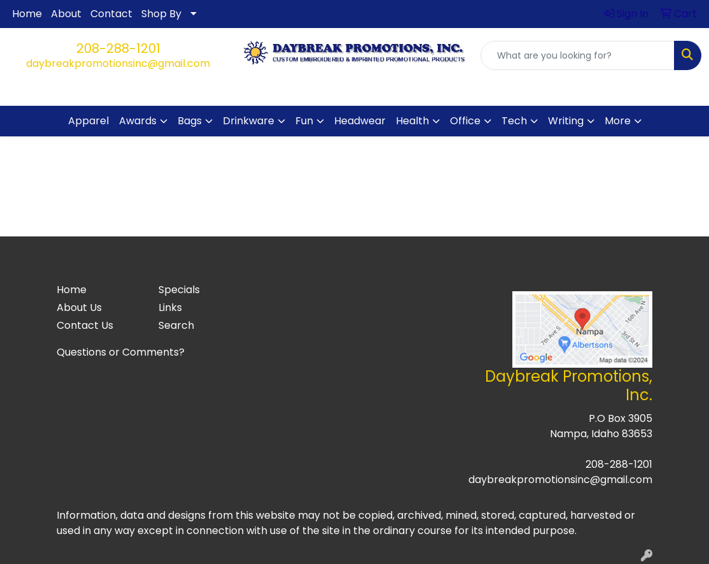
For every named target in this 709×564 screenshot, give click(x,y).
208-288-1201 (118, 48)
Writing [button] (566, 120)
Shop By (161, 13)
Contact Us (85, 325)
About (66, 13)
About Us (79, 307)
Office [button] (465, 120)
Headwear (360, 120)
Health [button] (412, 120)
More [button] (618, 120)
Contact (111, 13)
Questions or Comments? (121, 352)
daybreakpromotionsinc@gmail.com (118, 63)
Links (170, 307)
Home (27, 13)
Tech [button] (514, 120)
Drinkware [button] (248, 120)
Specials (179, 289)
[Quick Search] (578, 55)
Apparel (88, 120)
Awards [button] (138, 120)
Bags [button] (190, 120)
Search (176, 325)
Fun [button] (304, 120)
